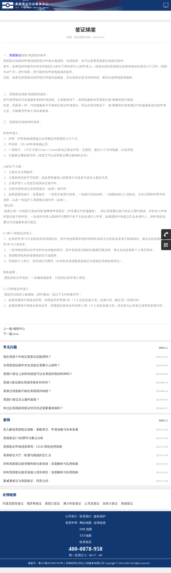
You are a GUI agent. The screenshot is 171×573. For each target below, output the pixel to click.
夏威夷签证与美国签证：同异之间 (25, 480)
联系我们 (86, 516)
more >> (163, 347)
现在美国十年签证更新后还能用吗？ (27, 356)
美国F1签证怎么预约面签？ (21, 399)
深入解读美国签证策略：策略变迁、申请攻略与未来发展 (40, 429)
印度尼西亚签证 (13, 503)
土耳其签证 (91, 503)
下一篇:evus (11, 333)
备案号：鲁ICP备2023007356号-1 (47, 563)
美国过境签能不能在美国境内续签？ (27, 391)
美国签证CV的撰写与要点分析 (23, 438)
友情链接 (100, 522)
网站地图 (86, 522)
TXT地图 (85, 535)
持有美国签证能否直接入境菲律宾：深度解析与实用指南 (40, 472)
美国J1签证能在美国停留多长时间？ (27, 382)
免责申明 (71, 522)
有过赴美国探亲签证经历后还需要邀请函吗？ (33, 408)
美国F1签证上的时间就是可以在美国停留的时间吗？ (37, 374)
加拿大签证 (110, 503)
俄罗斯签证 (34, 503)
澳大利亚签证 (72, 503)
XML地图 (85, 529)
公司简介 (71, 516)
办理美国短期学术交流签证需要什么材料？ (31, 365)
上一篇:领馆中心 (14, 328)
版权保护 (100, 516)
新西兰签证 (52, 503)
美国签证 (15, 55)
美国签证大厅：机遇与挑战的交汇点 (27, 455)
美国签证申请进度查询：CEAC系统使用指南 (32, 446)
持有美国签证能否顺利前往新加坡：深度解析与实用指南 (40, 463)
